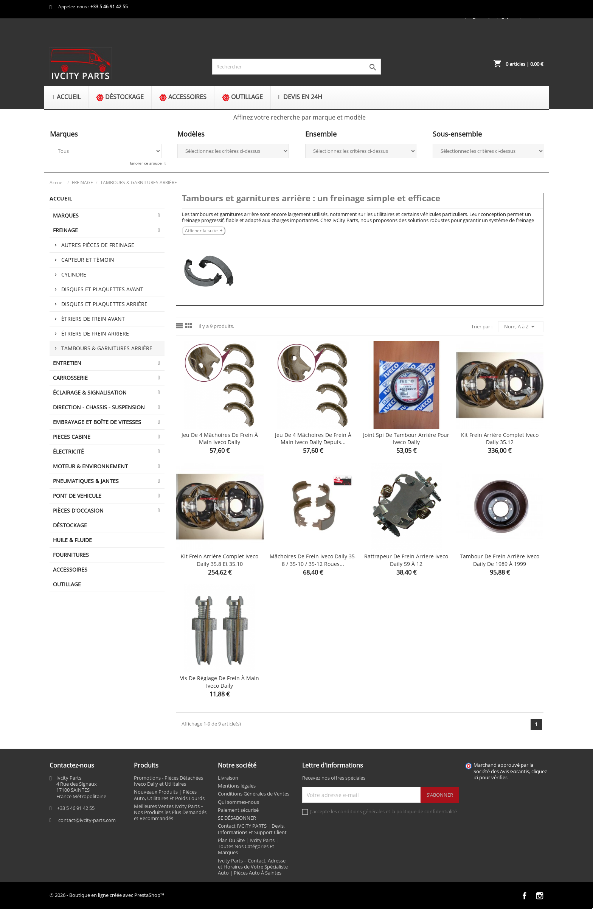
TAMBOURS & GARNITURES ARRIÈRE (106, 348)
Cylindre (73, 274)
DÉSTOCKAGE (70, 525)
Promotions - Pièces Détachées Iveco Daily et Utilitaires (168, 780)
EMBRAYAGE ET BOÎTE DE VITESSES (97, 422)
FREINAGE (65, 230)
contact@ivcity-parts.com (87, 820)
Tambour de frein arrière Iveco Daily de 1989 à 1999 (499, 560)
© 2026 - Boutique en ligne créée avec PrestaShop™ (107, 895)
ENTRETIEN (67, 363)
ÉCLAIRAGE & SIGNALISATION (90, 392)
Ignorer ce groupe (146, 163)
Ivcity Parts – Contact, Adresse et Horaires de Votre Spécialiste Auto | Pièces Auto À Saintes (253, 866)
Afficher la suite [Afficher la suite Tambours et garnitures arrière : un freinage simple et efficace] (201, 230)
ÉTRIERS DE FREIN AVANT (93, 318)
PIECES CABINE (71, 436)
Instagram (540, 896)
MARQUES (66, 215)
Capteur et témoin (87, 259)
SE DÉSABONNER (237, 817)
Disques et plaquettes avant (102, 289)
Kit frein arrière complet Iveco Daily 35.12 (500, 438)
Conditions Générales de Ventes (253, 793)
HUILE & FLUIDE (72, 540)
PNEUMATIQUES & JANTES (86, 481)
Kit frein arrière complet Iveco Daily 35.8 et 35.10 (219, 560)
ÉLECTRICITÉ (68, 451)
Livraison (228, 777)
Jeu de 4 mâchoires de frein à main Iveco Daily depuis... (313, 438)
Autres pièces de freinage (97, 245)
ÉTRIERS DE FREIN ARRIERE (95, 333)
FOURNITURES (71, 554)
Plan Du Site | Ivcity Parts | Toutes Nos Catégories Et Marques (248, 846)
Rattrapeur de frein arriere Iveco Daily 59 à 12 (406, 560)
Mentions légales (237, 785)
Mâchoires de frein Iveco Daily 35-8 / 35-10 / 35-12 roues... (313, 560)
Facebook (524, 896)
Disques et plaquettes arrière (104, 304)
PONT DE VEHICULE (77, 495)
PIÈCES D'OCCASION (78, 510)
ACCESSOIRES (70, 569)
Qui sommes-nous (238, 802)
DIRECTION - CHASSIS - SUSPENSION (99, 407)
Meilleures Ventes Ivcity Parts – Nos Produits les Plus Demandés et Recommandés (170, 812)
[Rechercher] (296, 67)
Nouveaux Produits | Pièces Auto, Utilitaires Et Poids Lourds (169, 794)
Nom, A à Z (520, 326)
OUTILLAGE (67, 584)
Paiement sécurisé (238, 809)
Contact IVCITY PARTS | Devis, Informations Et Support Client (252, 828)
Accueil (61, 198)
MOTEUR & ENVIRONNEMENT (90, 466)
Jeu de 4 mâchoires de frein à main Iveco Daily (220, 438)
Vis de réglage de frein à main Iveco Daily (219, 681)
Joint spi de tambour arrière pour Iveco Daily (406, 438)
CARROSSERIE (70, 377)
